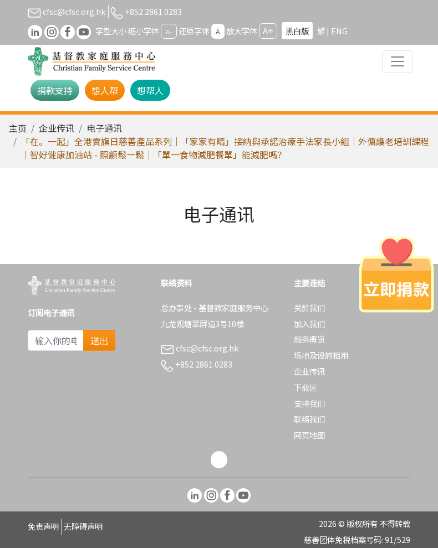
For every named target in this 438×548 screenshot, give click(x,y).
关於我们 (309, 307)
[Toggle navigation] (397, 61)
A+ (268, 30)
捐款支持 (55, 90)
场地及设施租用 (321, 355)
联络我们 (309, 419)
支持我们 (309, 403)
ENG (339, 31)
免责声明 (43, 526)
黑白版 (297, 31)
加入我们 (309, 323)
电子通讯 (104, 128)
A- (169, 31)
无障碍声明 (83, 526)
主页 (18, 128)
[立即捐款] (396, 274)
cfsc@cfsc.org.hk (66, 11)
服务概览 (309, 339)
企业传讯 (56, 128)
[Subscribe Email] (56, 340)
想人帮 (104, 90)
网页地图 (309, 435)
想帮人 (150, 90)
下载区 (305, 387)
